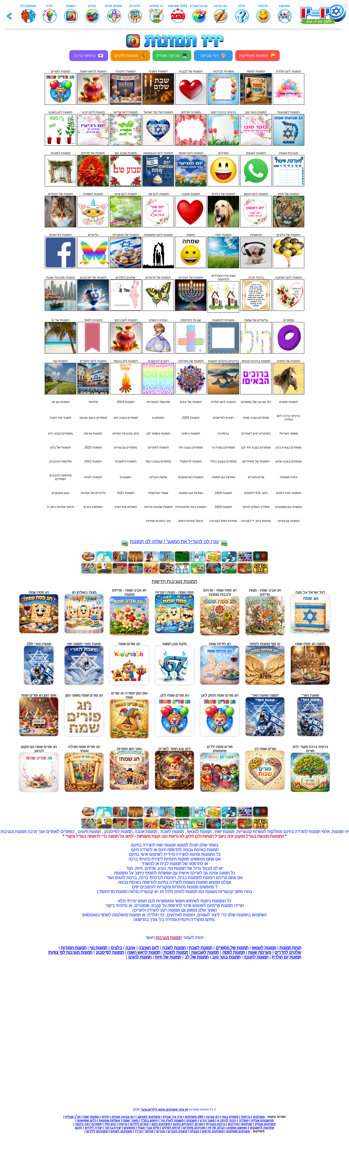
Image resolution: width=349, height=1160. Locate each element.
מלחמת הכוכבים (60, 461)
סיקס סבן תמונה (174, 644)
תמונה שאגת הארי (265, 695)
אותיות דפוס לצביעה (223, 521)
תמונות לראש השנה (143, 952)
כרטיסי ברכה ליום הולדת (288, 417)
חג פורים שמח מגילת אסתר (84, 749)
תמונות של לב (197, 957)
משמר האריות (288, 433)
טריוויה (122, 1124)
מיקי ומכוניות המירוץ (125, 433)
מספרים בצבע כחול (223, 461)
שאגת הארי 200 (39, 644)
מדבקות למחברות (158, 402)
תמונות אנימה (93, 433)
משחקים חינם (160, 1124)
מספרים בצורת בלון (288, 447)
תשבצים (191, 1120)
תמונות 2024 (125, 402)
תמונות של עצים (191, 402)
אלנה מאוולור (289, 477)
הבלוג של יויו (216, 1127)
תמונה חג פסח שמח (310, 644)
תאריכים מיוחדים (194, 1127)
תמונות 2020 (223, 507)
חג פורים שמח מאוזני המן (84, 695)
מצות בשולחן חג (84, 592)
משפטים (129, 1127)
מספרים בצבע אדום (289, 461)
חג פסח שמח (39, 592)
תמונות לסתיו (93, 477)
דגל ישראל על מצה (310, 592)
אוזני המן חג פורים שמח (38, 695)
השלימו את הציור (125, 507)
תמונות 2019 (223, 493)
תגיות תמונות (290, 948)
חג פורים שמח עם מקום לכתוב (39, 749)
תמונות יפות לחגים (288, 493)
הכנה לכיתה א (226, 1120)
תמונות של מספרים (232, 948)
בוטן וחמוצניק (60, 493)
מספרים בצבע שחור (256, 418)
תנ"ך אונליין (73, 1117)
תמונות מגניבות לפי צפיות (70, 952)
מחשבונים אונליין (262, 1120)
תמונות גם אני (60, 402)
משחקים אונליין (265, 1124)
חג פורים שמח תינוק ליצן (219, 695)
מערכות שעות (259, 952)
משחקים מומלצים (238, 1131)
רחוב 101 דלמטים (256, 493)
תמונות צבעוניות (289, 521)
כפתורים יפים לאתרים (256, 433)
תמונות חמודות (73, 948)
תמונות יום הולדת (286, 957)
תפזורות (96, 1124)
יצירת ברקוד (112, 1127)
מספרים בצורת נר (223, 447)
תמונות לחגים (130, 55)
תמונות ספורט (288, 402)
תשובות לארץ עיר (172, 1120)
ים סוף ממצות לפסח (265, 644)
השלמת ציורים (93, 507)
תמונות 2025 (191, 418)
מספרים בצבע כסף (158, 461)
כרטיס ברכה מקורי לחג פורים (310, 749)
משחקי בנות (230, 1117)
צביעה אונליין (171, 55)
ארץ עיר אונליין (173, 1117)
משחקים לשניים (121, 1131)
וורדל (138, 1131)
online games (236, 1127)
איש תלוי (110, 1124)
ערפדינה (223, 433)
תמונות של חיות (168, 957)
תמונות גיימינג (190, 433)
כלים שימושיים (86, 1120)
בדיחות (246, 1117)
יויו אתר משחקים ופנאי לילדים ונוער (164, 1109)
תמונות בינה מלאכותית (190, 507)
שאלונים (246, 1124)
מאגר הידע (207, 1120)
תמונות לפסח (233, 952)
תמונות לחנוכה (256, 957)
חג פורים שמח (129, 644)
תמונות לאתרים (158, 447)
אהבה (130, 948)
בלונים (116, 948)
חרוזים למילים (171, 1127)
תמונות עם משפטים (288, 507)
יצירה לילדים (93, 1127)
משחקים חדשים (212, 1131)
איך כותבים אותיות (158, 521)
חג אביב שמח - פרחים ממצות (129, 592)
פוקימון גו (158, 418)
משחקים (259, 1117)
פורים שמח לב (265, 749)
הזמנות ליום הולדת (223, 402)
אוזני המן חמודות (129, 749)
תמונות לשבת (200, 948)
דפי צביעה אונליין (123, 1117)
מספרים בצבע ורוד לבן (256, 447)
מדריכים (233, 1124)
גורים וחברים (256, 477)
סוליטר (149, 1131)
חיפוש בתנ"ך (149, 1120)
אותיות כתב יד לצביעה (256, 521)
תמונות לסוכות (176, 952)
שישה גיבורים (158, 477)
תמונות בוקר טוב (226, 957)
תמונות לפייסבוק (110, 952)
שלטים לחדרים (288, 952)
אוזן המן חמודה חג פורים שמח (129, 695)
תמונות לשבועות (205, 952)
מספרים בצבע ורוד (191, 447)
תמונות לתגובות (125, 461)
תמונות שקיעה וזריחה (158, 507)
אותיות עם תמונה (223, 477)
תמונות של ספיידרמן (255, 461)
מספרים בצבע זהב (125, 418)
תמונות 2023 (93, 447)
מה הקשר (81, 1124)
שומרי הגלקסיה (158, 493)
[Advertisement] (21, 139)
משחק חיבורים (177, 1131)
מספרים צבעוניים (125, 447)
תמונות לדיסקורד (191, 461)
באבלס (194, 1131)
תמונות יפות (91, 1117)
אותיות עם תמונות (191, 493)
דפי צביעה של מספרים (256, 402)
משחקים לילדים (97, 1131)
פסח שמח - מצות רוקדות (174, 592)
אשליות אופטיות (109, 1120)
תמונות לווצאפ (264, 948)
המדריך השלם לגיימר (256, 507)
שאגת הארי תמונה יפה (84, 644)
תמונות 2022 (93, 461)
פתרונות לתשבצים (262, 1127)
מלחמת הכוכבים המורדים (60, 477)
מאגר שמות (130, 1120)
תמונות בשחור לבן (158, 433)
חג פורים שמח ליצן (175, 695)
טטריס (160, 1131)
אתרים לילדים (139, 1124)
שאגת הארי (310, 695)
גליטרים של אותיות (93, 493)
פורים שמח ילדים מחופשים (220, 749)
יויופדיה (244, 1120)
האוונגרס (126, 477)
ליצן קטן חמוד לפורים (174, 749)
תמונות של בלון (60, 447)
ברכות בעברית (215, 1124)
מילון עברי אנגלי (148, 1127)
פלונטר (93, 402)
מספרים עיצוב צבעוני (93, 418)
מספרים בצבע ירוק (60, 433)
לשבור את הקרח (60, 418)
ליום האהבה (149, 948)
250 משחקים (194, 1117)
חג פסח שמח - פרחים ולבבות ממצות (220, 592)
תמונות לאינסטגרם (190, 477)
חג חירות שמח (220, 644)
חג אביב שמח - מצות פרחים (265, 592)
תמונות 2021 (125, 493)
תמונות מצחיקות (257, 55)
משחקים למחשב (148, 1117)
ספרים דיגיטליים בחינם (188, 1124)
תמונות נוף (98, 948)
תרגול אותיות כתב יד (60, 507)
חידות (105, 1117)
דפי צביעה (213, 55)
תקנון (78, 1127)
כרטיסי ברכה (88, 55)
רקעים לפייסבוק (223, 418)
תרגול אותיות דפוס (190, 521)
